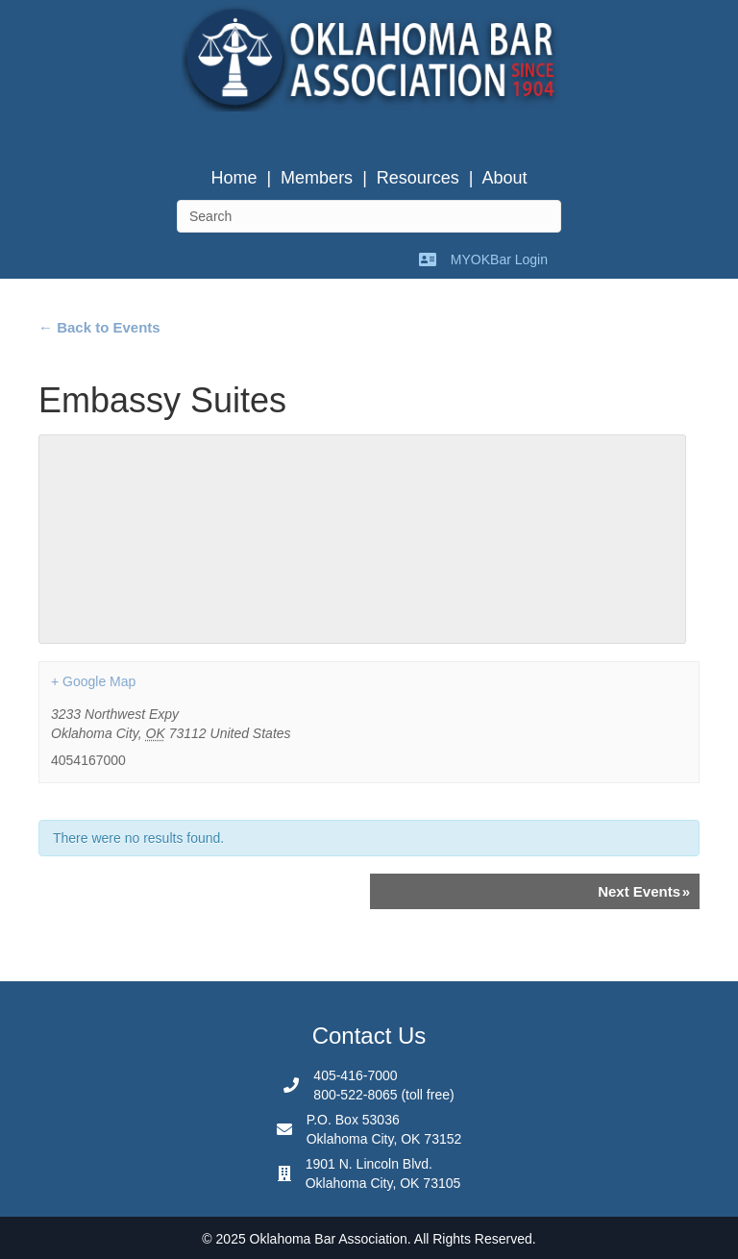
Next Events (644, 891)
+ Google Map (93, 681)
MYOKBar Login (499, 259)
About (505, 177)
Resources (418, 177)
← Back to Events (99, 327)
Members (317, 177)
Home (233, 177)
